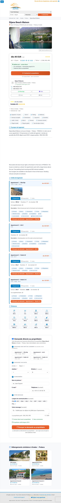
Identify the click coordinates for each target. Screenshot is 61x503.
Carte (21, 95)
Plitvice (30, 500)
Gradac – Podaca (24, 18)
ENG (23, 401)
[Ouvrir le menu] (2, 1)
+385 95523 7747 (16, 88)
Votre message (19, 407)
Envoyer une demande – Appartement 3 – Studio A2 (26, 273)
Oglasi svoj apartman (38, 497)
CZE (18, 401)
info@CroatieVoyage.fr (19, 497)
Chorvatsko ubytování (37, 500)
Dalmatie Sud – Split (13, 18)
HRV (45, 401)
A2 (28, 60)
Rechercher (44, 14)
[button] (30, 103)
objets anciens (12, 500)
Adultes (14, 369)
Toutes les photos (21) (45, 50)
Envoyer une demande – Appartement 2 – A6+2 (25, 249)
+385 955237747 (16, 86)
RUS (40, 401)
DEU (27, 401)
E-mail (14, 387)
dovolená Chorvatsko (47, 500)
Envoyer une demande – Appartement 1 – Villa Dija (25, 219)
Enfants (36, 369)
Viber (41, 91)
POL (14, 404)
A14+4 (23, 60)
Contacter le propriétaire (30, 73)
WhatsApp (21, 91)
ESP (36, 401)
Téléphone (37, 387)
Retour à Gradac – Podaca (16, 108)
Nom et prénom (17, 380)
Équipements (15, 198)
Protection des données (45, 494)
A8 (26, 60)
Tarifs (32, 198)
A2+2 (31, 60)
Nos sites (18, 500)
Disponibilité (24, 198)
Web (40, 95)
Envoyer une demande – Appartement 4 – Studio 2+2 (26, 301)
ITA (31, 401)
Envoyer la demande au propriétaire (30, 427)
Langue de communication (22, 398)
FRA (14, 401)
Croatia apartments (24, 500)
